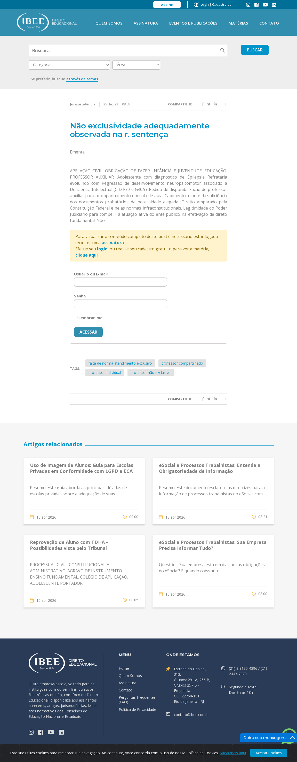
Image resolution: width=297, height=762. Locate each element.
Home (124, 668)
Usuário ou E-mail (91, 273)
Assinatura (146, 23)
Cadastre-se (221, 4)
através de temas (82, 78)
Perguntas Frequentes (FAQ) (137, 699)
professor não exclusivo (151, 372)
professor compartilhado (182, 363)
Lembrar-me (88, 317)
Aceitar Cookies (269, 752)
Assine (167, 4)
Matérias (238, 23)
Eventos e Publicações (193, 23)
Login (204, 4)
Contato (269, 23)
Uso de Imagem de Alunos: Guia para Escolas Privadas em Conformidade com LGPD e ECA (81, 468)
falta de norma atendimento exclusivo (120, 363)
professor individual (105, 372)
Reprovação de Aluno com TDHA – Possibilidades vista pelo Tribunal (69, 545)
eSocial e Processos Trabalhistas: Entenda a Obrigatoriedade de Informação (209, 468)
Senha (80, 295)
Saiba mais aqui (233, 752)
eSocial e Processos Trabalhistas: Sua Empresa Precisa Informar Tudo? (213, 545)
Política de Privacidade (137, 709)
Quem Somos (108, 23)
